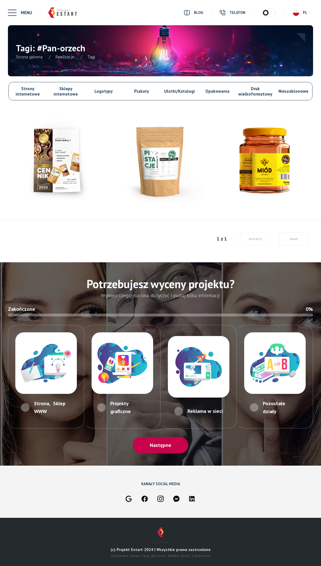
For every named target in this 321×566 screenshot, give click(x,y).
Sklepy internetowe (66, 91)
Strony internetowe (28, 91)
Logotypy (103, 91)
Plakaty (141, 91)
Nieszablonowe (293, 91)
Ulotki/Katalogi (179, 91)
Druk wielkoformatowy (255, 91)
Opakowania (217, 91)
